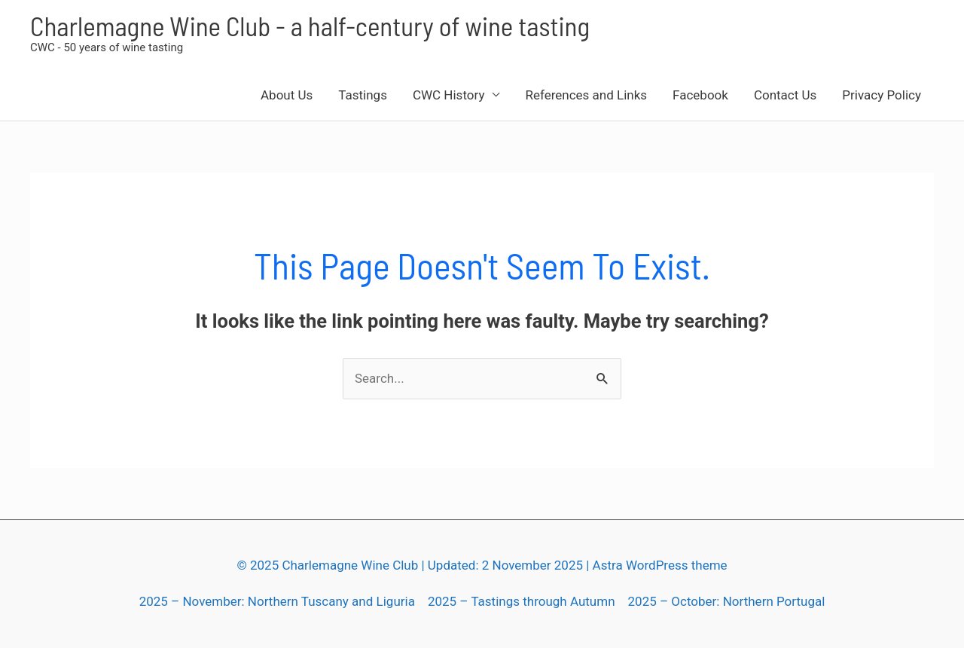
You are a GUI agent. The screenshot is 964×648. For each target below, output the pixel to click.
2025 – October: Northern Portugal (726, 601)
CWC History (449, 94)
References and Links (586, 94)
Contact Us (785, 94)
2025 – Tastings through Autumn (521, 601)
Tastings (362, 94)
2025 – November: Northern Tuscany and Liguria (277, 601)
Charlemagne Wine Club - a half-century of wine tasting (310, 25)
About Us (287, 94)
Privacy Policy (881, 94)
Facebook (700, 94)
